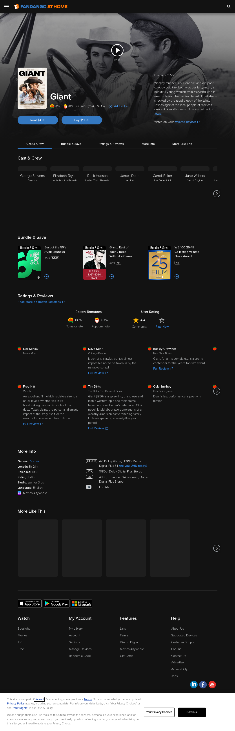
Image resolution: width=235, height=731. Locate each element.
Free (21, 649)
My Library (76, 628)
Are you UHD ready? (133, 466)
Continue (192, 712)
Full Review (98, 373)
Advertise (177, 662)
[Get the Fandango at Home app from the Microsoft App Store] (81, 603)
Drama (34, 461)
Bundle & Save (71, 144)
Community (139, 327)
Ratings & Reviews (111, 144)
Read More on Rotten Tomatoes (41, 302)
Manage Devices (80, 649)
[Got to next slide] (217, 193)
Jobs (174, 676)
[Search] (229, 6)
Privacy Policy (16, 703)
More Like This (182, 144)
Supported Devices (184, 635)
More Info (148, 144)
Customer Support (183, 642)
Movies (22, 635)
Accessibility (179, 669)
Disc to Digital (129, 642)
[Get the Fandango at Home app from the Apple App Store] (30, 603)
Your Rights (20, 708)
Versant (39, 699)
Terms (88, 699)
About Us (177, 628)
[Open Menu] (6, 6)
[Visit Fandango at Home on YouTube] (212, 685)
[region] (117, 712)
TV (20, 642)
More (158, 114)
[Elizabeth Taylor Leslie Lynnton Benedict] (65, 193)
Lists (123, 628)
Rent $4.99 (37, 120)
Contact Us (178, 656)
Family (124, 635)
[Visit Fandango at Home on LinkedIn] (194, 685)
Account (74, 635)
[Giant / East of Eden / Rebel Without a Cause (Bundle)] (126, 252)
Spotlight (24, 628)
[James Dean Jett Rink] (130, 193)
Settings (74, 642)
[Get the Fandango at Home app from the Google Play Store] (56, 603)
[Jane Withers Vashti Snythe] (195, 193)
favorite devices (187, 122)
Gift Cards (126, 656)
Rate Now (162, 327)
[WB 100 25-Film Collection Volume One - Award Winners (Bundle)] (192, 252)
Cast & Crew (35, 144)
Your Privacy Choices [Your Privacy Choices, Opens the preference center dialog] (159, 712)
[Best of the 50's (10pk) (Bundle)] (61, 249)
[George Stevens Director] (32, 193)
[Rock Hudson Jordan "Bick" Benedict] (97, 193)
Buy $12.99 (81, 120)
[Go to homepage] (41, 6)
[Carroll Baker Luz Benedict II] (162, 193)
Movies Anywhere (132, 649)
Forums (176, 649)
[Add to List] (46, 276)
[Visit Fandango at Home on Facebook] (203, 685)
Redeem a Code (80, 656)
